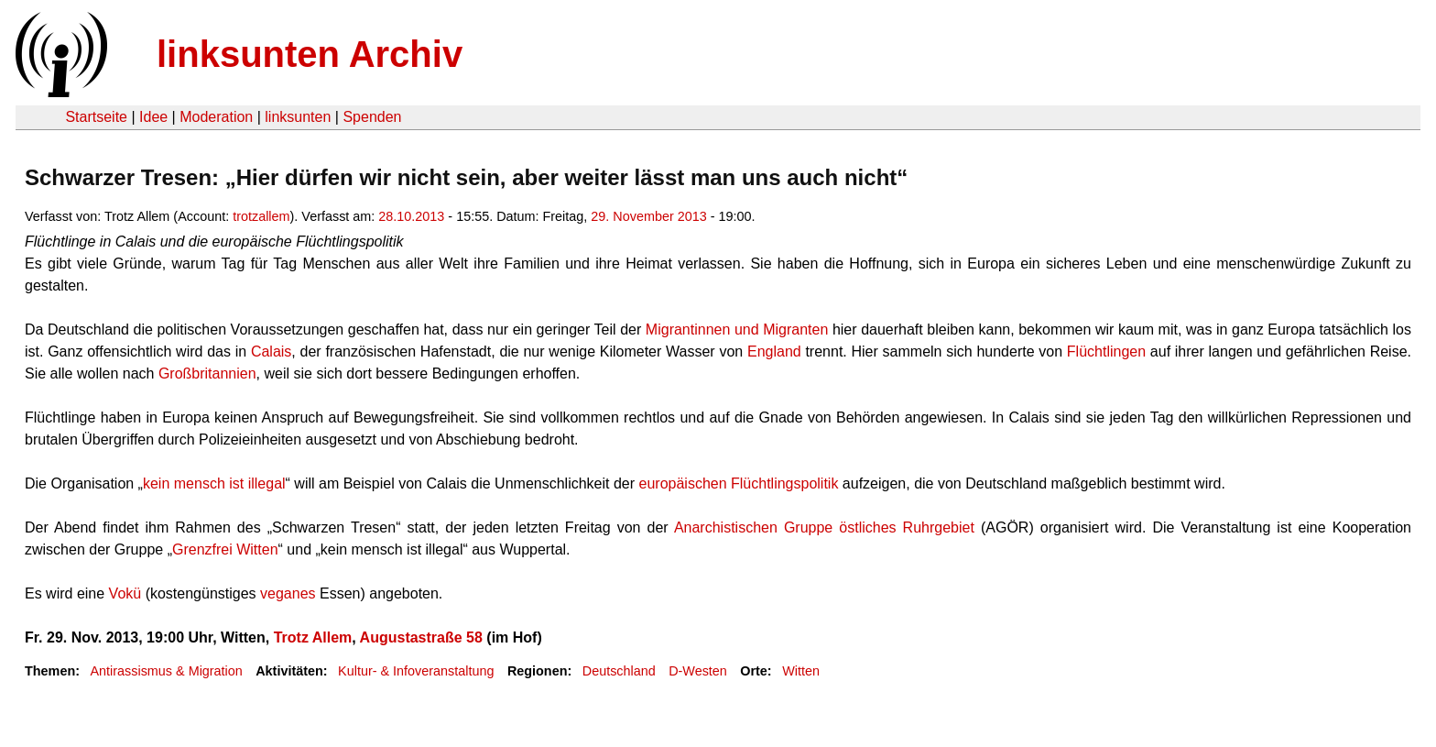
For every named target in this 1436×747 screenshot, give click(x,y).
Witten (801, 671)
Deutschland (619, 671)
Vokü (125, 593)
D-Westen (698, 671)
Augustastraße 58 (421, 637)
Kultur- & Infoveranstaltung (416, 671)
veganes (288, 593)
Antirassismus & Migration (166, 671)
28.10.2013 (411, 216)
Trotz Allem (313, 637)
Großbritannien (207, 373)
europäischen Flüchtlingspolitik (739, 483)
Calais (271, 351)
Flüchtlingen (1106, 351)
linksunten (298, 117)
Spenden (372, 117)
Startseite (96, 117)
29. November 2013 (648, 216)
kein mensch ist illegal (214, 483)
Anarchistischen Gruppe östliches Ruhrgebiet (824, 527)
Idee (153, 117)
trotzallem (261, 216)
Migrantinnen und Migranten (737, 329)
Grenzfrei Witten (225, 549)
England (774, 351)
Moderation (216, 117)
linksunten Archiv (309, 54)
